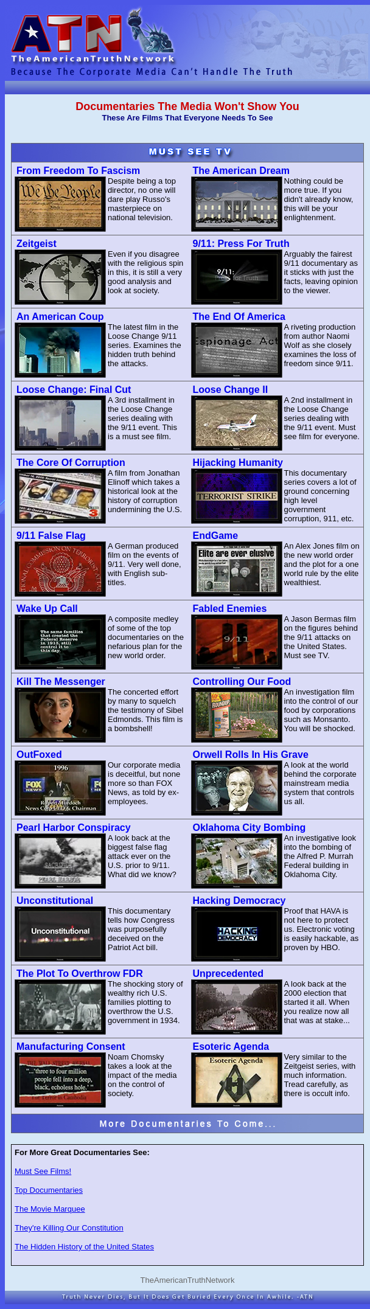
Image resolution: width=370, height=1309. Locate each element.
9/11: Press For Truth (241, 243)
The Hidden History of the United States (84, 1246)
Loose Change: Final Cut (73, 389)
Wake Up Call (47, 608)
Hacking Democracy (239, 900)
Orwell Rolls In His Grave (251, 754)
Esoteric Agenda (231, 1046)
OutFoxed (39, 754)
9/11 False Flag (51, 535)
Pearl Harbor (73, 827)
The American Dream (241, 170)
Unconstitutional (54, 900)
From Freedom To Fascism (78, 170)
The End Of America (239, 316)
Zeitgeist (36, 243)
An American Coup (59, 316)
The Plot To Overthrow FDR (79, 973)
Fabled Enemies (230, 608)
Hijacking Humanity (238, 462)
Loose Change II (230, 389)
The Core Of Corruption (70, 462)
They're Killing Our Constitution (69, 1227)
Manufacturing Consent (70, 1046)
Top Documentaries (49, 1190)
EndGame (216, 535)
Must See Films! (43, 1171)
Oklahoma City (249, 827)
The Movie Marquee (50, 1209)
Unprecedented (228, 973)
